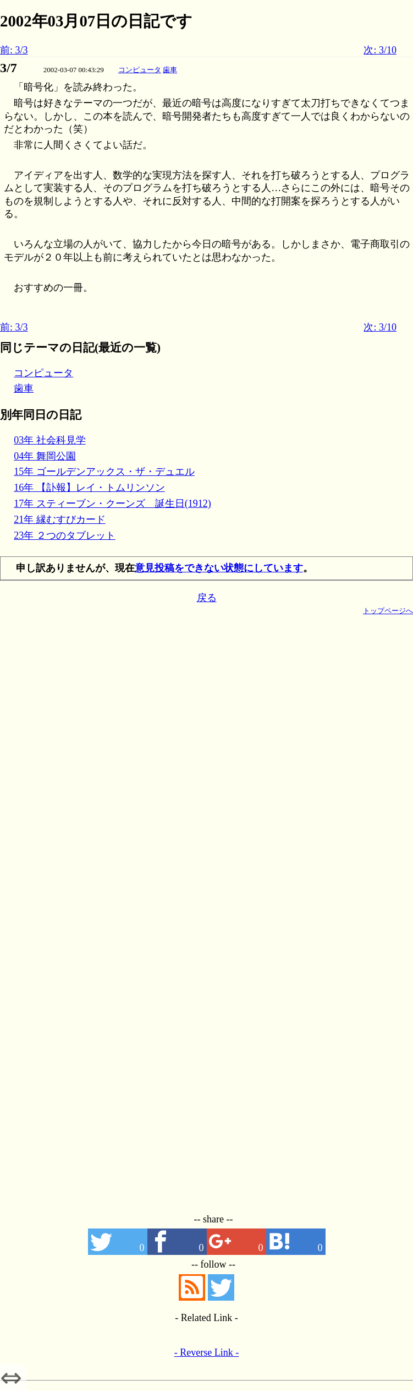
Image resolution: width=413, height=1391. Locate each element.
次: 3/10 (380, 50)
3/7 (8, 68)
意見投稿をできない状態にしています (219, 567)
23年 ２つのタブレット (64, 535)
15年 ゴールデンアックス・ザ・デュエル (104, 471)
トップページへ (388, 611)
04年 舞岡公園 (45, 456)
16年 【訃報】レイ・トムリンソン (89, 487)
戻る (207, 597)
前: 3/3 (14, 50)
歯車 (170, 70)
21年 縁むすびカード (60, 519)
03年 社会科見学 (50, 440)
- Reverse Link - (206, 1352)
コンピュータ (139, 70)
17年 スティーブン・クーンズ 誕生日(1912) (112, 503)
